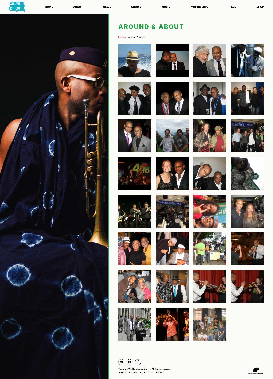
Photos (122, 37)
